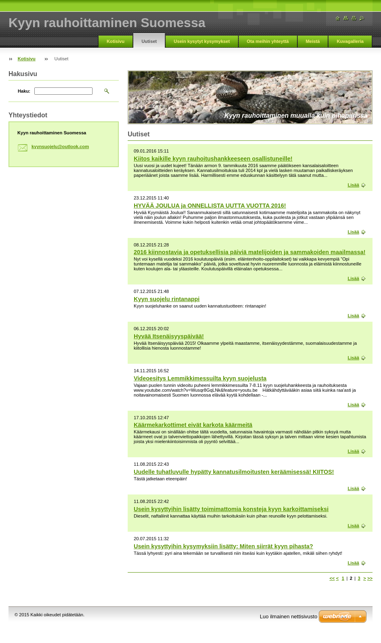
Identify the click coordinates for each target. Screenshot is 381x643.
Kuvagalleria (350, 41)
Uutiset (149, 41)
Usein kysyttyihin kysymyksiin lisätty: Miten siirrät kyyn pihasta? (223, 546)
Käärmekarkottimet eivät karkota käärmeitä (193, 425)
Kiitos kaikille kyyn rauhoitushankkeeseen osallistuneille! (213, 158)
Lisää (353, 185)
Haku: (24, 91)
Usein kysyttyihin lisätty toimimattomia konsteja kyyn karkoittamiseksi (231, 509)
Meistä (313, 41)
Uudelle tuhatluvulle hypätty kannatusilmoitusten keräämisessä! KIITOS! (234, 472)
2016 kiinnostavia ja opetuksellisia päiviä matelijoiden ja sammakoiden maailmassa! (250, 252)
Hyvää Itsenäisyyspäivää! (169, 336)
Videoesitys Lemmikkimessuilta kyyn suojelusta (200, 378)
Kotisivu (115, 41)
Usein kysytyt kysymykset (202, 41)
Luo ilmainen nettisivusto (288, 616)
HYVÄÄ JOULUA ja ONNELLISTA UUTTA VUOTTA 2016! (210, 205)
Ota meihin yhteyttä (268, 41)
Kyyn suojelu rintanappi (167, 299)
